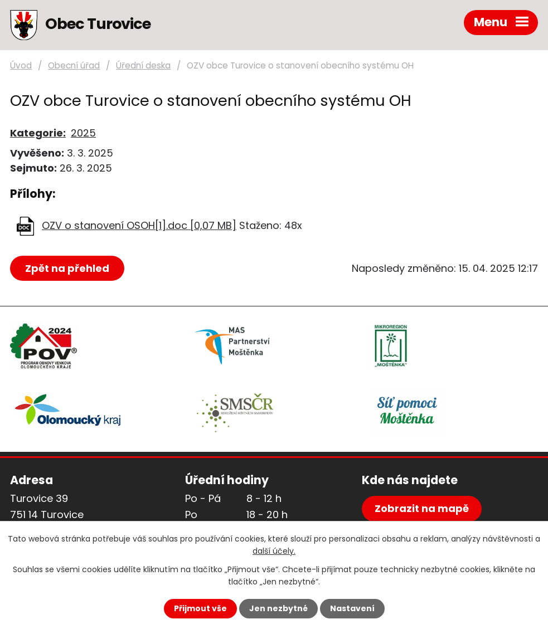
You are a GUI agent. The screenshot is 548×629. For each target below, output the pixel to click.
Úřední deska (143, 65)
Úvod (21, 65)
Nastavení (352, 608)
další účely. (274, 551)
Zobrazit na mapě (422, 508)
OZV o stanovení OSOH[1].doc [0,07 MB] (139, 225)
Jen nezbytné (278, 608)
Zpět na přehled (67, 268)
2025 (83, 133)
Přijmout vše (200, 608)
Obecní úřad (74, 65)
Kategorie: (38, 133)
